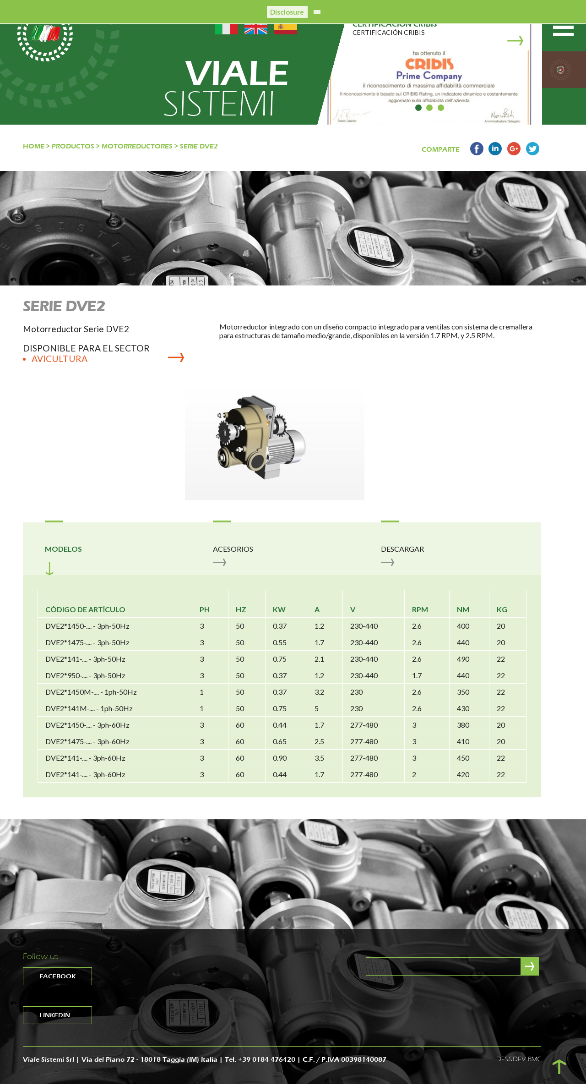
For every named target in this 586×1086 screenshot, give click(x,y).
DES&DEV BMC (518, 1060)
